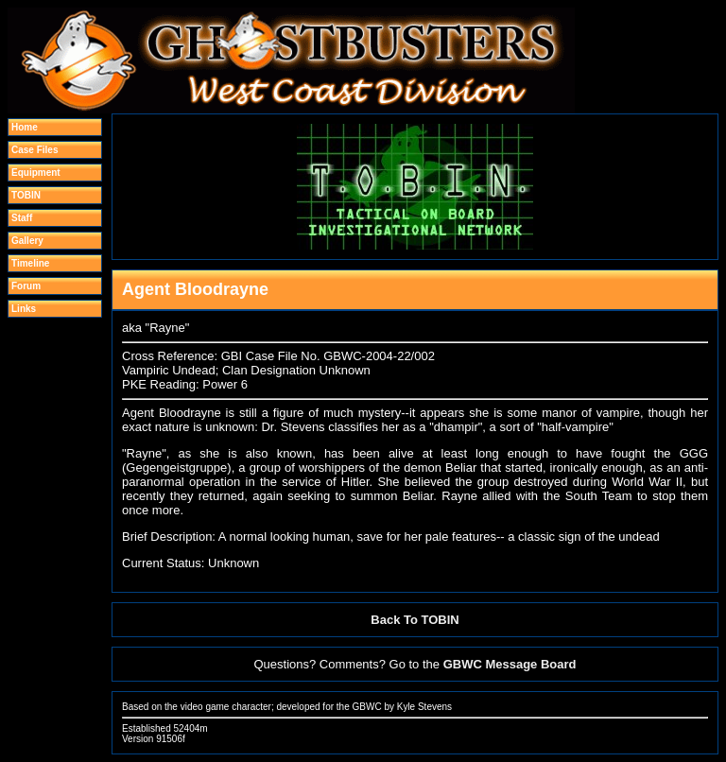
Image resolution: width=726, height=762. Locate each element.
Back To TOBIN (414, 620)
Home (24, 127)
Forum (26, 286)
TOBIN (26, 195)
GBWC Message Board (510, 664)
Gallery (27, 240)
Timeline (30, 263)
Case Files (34, 150)
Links (23, 308)
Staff (21, 218)
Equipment (35, 172)
